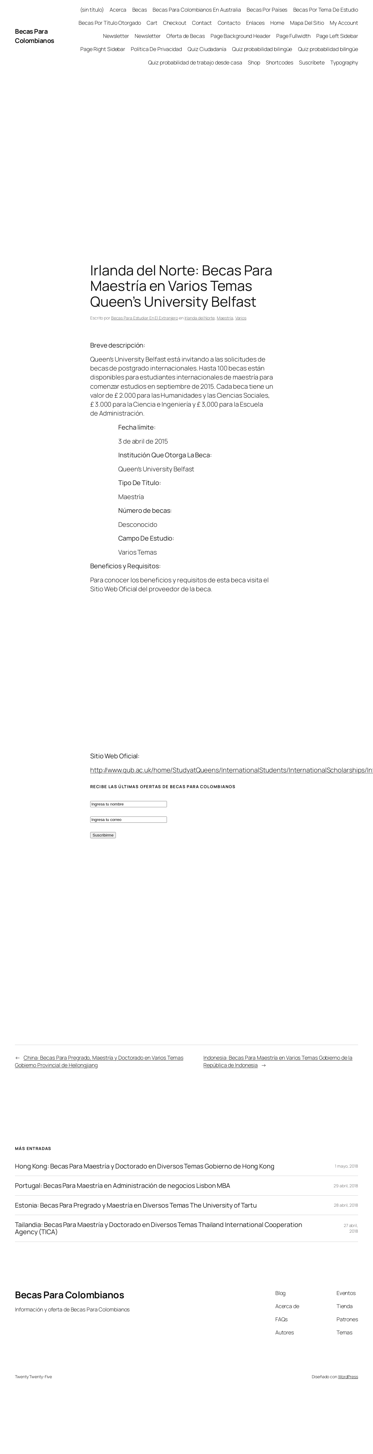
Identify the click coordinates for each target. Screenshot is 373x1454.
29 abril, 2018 (346, 1185)
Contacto (229, 22)
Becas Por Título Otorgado (110, 22)
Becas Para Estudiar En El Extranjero (144, 318)
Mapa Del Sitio (307, 22)
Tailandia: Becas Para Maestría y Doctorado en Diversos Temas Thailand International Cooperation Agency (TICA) (158, 1228)
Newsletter (116, 35)
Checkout (174, 22)
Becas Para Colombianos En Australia (197, 9)
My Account (344, 22)
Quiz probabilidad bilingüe (262, 49)
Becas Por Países (267, 9)
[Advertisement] (64, 156)
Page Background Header (241, 35)
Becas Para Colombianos (34, 35)
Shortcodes (279, 62)
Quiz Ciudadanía (207, 49)
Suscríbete (312, 62)
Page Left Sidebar (337, 35)
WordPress (348, 1376)
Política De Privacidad (156, 49)
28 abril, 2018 (346, 1205)
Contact (202, 22)
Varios (240, 318)
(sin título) (92, 9)
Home (277, 22)
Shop (254, 62)
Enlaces (255, 22)
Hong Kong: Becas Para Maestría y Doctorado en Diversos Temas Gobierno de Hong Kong (144, 1166)
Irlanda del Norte (200, 318)
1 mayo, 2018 (346, 1166)
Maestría (225, 318)
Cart (152, 22)
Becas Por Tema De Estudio (325, 9)
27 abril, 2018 (351, 1228)
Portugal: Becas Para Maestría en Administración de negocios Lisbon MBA (122, 1185)
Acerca (118, 9)
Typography (344, 62)
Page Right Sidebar (102, 49)
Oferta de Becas (185, 35)
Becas (139, 9)
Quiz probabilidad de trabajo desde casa (195, 62)
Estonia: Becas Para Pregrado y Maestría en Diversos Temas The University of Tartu (136, 1205)
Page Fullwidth (293, 35)
